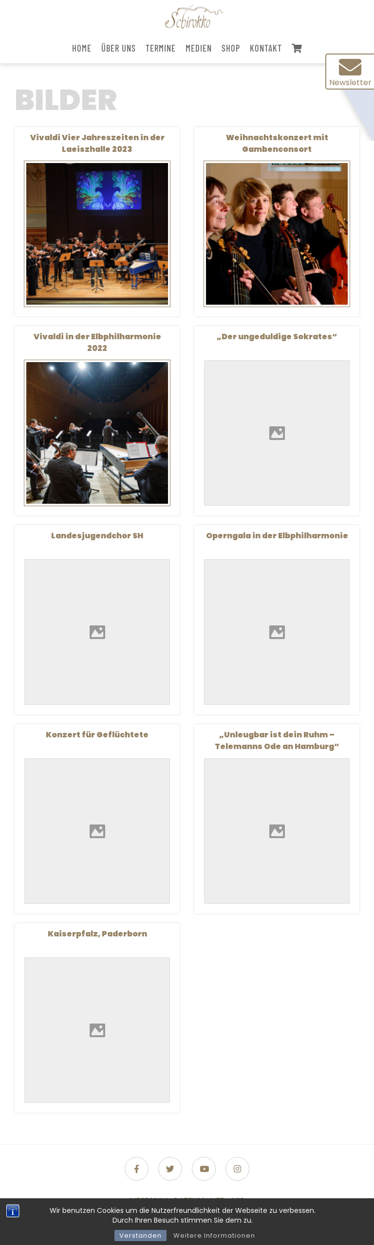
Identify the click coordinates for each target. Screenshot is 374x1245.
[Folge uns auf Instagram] (237, 1169)
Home (82, 48)
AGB (237, 1200)
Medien (199, 48)
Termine (161, 48)
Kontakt (266, 48)
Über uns (118, 48)
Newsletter (350, 72)
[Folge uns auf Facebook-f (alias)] (137, 1169)
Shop (231, 48)
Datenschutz (199, 1200)
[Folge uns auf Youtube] (204, 1169)
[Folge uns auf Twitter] (170, 1169)
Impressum (148, 1200)
